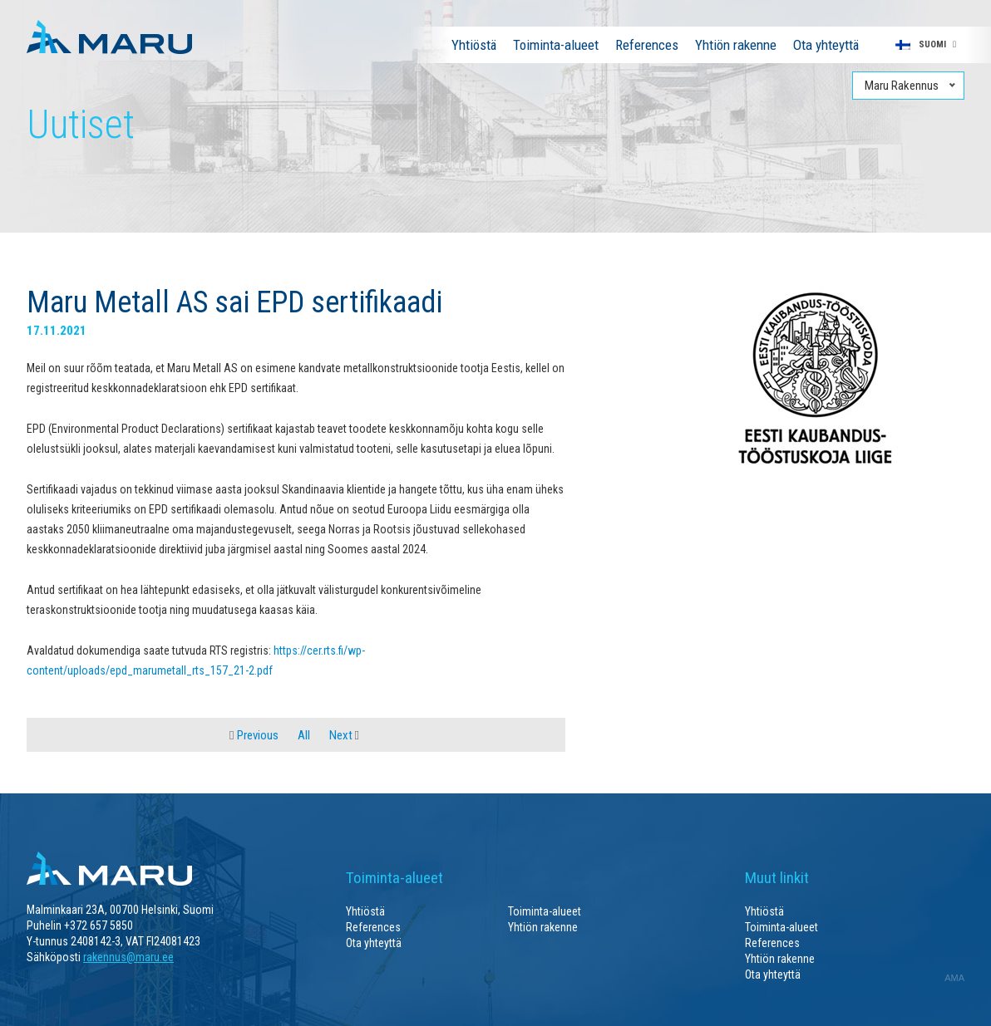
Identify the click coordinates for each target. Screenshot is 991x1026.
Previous (253, 735)
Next (344, 735)
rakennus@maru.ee (128, 957)
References (646, 45)
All (304, 735)
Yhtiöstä (473, 45)
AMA (954, 978)
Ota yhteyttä (826, 45)
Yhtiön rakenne (736, 45)
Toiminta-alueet (556, 45)
